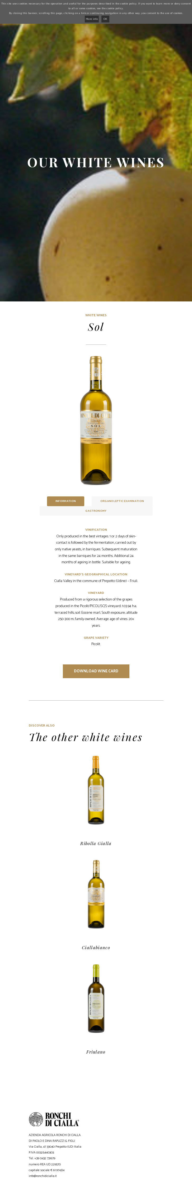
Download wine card (96, 671)
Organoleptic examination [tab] (122, 501)
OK (105, 19)
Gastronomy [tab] (95, 511)
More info (92, 19)
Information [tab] (65, 501)
